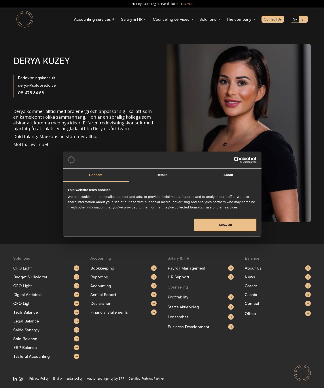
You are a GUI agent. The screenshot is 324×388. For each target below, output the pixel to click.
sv (295, 19)
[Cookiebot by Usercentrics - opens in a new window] (237, 160)
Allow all (225, 225)
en (303, 19)
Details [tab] (162, 175)
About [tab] (228, 175)
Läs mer (187, 4)
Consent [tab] (95, 175)
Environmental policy (68, 378)
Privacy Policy (39, 378)
